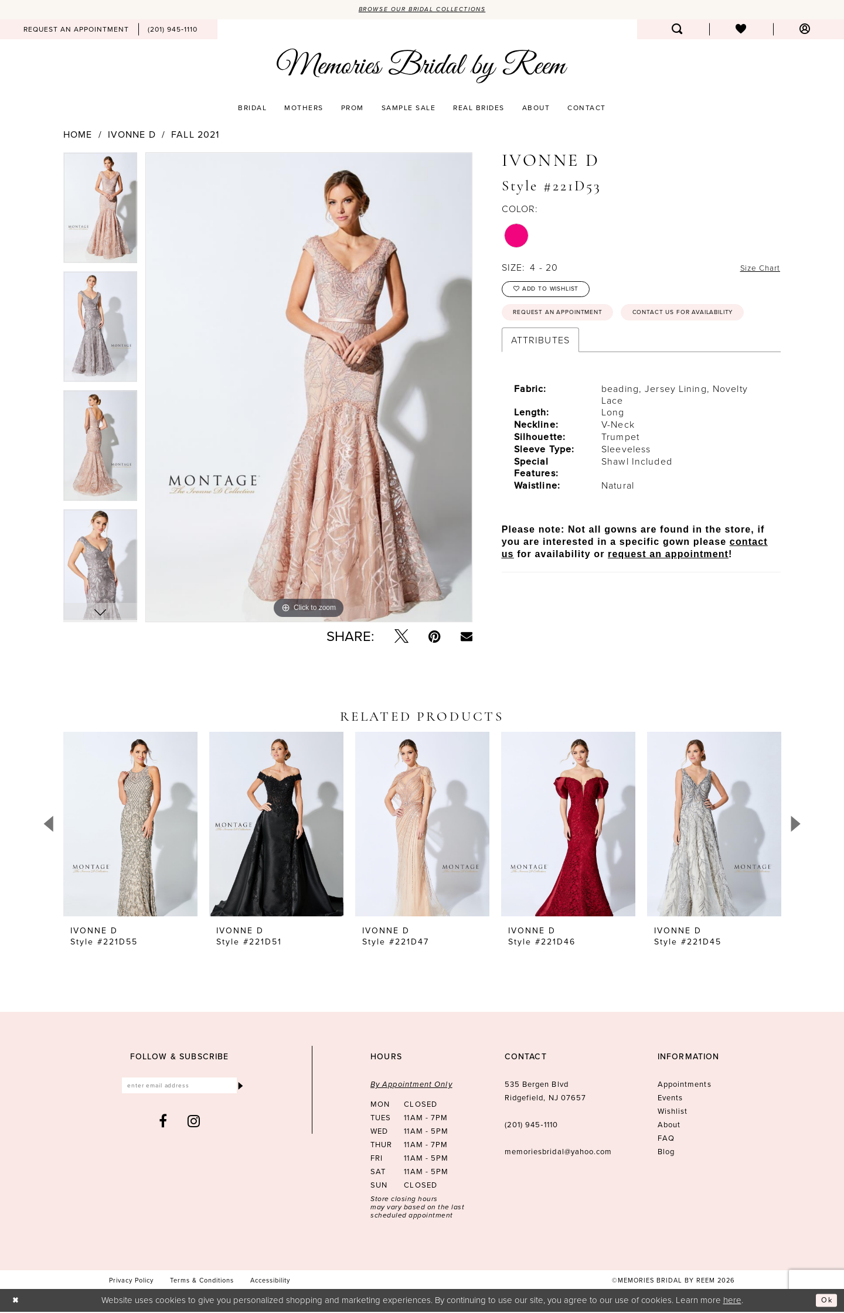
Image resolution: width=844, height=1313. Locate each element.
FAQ (666, 1139)
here (732, 1301)
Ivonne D (132, 136)
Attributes (540, 376)
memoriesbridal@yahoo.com (558, 1153)
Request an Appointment (568, 320)
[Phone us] (172, 30)
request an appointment (668, 591)
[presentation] (130, 826)
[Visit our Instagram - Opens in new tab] (194, 1125)
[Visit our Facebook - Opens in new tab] (163, 1125)
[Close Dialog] (17, 1301)
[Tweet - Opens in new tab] (401, 638)
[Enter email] (179, 1088)
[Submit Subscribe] (239, 1088)
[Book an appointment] (76, 30)
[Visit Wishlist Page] (741, 30)
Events (670, 1099)
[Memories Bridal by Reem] (422, 67)
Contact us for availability (574, 348)
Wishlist (673, 1112)
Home (77, 136)
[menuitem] (76, 30)
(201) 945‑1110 (531, 1126)
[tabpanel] (100, 213)
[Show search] (677, 30)
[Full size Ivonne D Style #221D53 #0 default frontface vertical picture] (309, 388)
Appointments (685, 1086)
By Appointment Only (411, 1086)
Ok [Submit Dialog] (825, 1301)
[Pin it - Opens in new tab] (434, 638)
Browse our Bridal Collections (422, 10)
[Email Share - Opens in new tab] (466, 638)
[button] (805, 30)
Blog (666, 1153)
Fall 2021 (195, 136)
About (669, 1126)
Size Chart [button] (756, 268)
